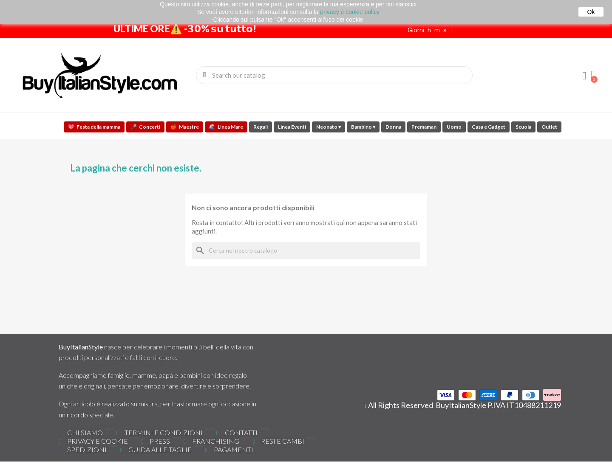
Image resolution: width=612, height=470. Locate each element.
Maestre (184, 127)
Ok (591, 11)
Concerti (145, 127)
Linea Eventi (292, 127)
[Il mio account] (584, 76)
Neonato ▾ (328, 127)
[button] (592, 75)
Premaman (423, 127)
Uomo (454, 127)
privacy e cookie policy (349, 11)
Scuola (523, 127)
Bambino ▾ (363, 127)
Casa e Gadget (488, 127)
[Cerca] (306, 250)
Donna (393, 127)
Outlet (549, 127)
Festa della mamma (94, 127)
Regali (260, 127)
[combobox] (335, 75)
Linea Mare (226, 127)
